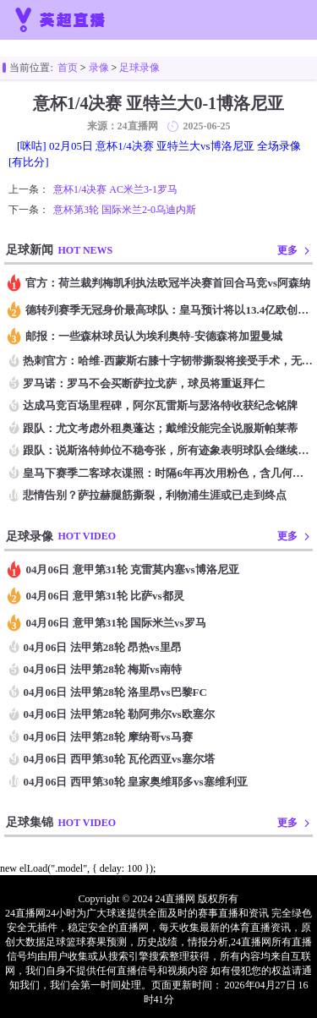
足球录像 (139, 68)
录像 (99, 68)
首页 (67, 68)
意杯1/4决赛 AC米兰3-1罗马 (115, 189)
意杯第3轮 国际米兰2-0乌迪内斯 (124, 210)
